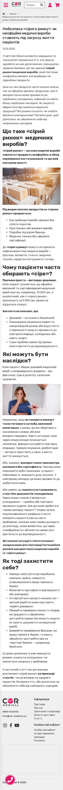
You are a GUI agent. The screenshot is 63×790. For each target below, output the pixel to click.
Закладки (39, 737)
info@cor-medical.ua (14, 716)
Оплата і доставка (44, 715)
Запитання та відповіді (47, 711)
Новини (12, 14)
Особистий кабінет (45, 730)
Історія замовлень (44, 733)
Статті (38, 718)
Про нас (38, 708)
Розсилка (39, 740)
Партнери (39, 704)
